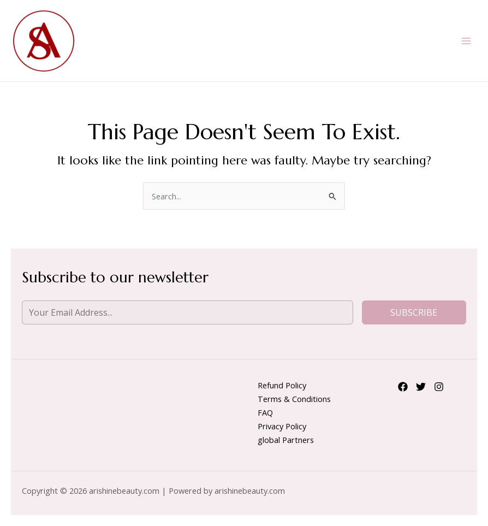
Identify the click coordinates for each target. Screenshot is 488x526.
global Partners (286, 439)
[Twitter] (421, 387)
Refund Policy (282, 385)
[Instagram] (439, 387)
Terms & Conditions (294, 398)
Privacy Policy (282, 426)
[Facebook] (403, 387)
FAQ (265, 412)
